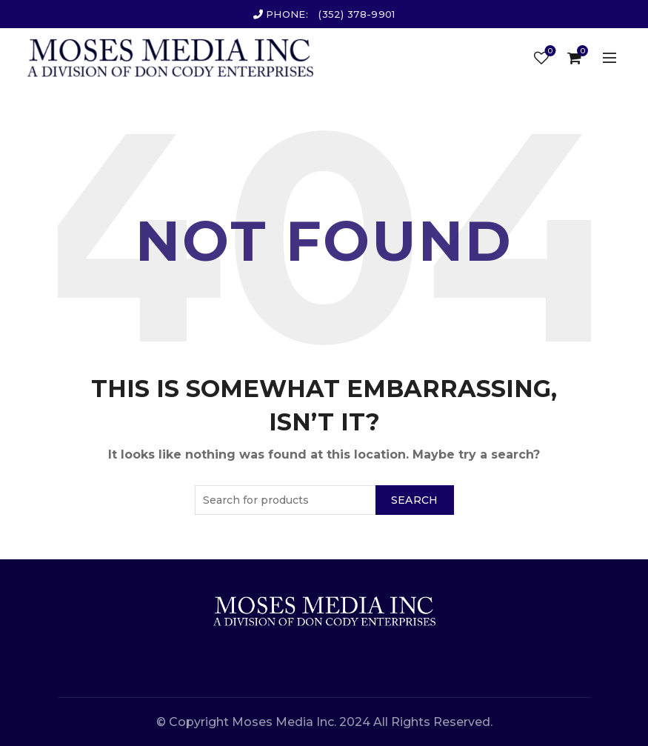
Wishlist (549, 51)
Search (414, 500)
